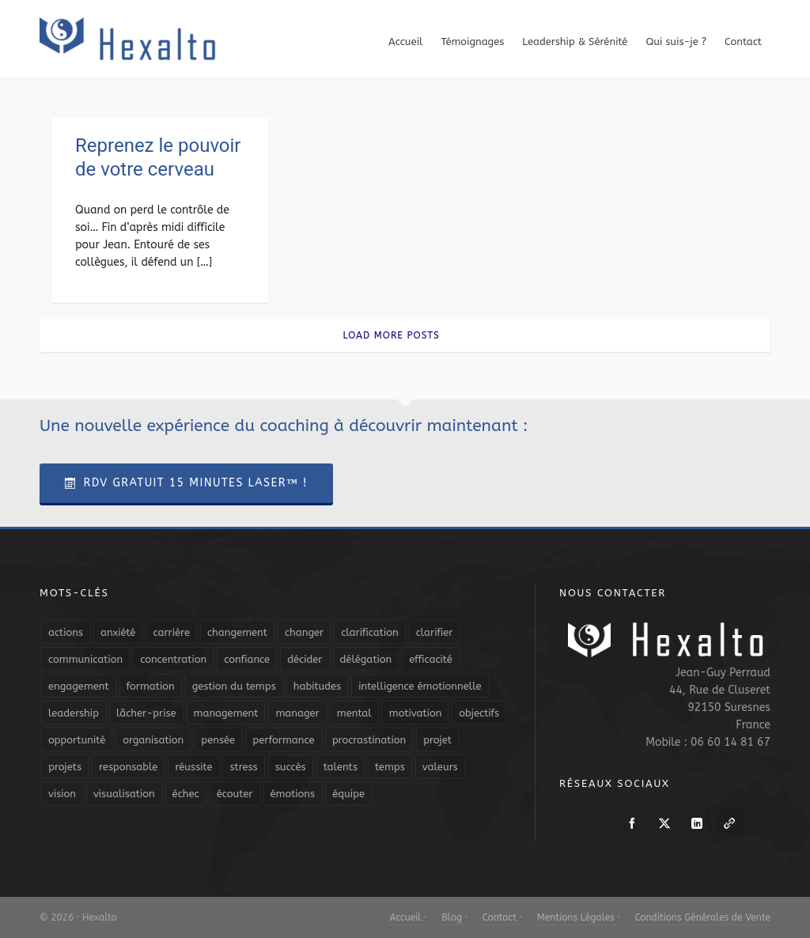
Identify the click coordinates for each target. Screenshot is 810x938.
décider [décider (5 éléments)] (304, 659)
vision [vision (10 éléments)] (62, 794)
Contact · (500, 917)
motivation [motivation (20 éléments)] (415, 713)
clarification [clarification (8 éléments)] (369, 632)
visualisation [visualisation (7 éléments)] (124, 794)
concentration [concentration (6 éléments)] (173, 659)
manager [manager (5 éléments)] (297, 713)
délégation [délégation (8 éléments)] (366, 659)
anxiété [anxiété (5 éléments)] (117, 632)
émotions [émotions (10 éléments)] (293, 794)
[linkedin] (697, 823)
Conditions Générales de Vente (701, 917)
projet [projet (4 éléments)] (437, 740)
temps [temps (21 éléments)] (390, 767)
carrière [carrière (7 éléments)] (171, 632)
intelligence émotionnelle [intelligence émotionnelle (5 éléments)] (419, 686)
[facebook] (632, 823)
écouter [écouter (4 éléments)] (235, 794)
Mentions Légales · (577, 917)
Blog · (453, 917)
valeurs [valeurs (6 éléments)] (440, 767)
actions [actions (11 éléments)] (65, 632)
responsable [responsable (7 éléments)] (128, 767)
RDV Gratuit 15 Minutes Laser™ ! (186, 483)
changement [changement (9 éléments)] (237, 632)
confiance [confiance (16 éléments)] (247, 659)
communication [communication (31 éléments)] (85, 659)
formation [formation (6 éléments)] (151, 686)
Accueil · (408, 917)
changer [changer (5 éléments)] (304, 632)
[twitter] (664, 823)
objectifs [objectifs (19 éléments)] (479, 713)
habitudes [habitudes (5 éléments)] (317, 686)
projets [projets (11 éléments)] (64, 767)
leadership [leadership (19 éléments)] (73, 713)
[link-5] (729, 823)
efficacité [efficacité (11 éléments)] (430, 659)
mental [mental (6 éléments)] (354, 713)
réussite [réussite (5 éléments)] (193, 767)
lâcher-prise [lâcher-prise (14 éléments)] (146, 713)
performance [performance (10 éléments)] (283, 740)
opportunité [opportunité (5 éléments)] (76, 740)
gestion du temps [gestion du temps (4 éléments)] (234, 686)
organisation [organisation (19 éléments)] (153, 740)
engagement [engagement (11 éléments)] (78, 686)
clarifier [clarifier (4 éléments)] (434, 632)
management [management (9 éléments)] (226, 713)
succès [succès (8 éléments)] (290, 767)
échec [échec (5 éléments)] (185, 794)
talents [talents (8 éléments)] (341, 767)
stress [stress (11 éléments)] (243, 767)
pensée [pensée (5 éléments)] (218, 740)
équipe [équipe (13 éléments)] (348, 794)
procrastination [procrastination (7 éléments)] (369, 740)
